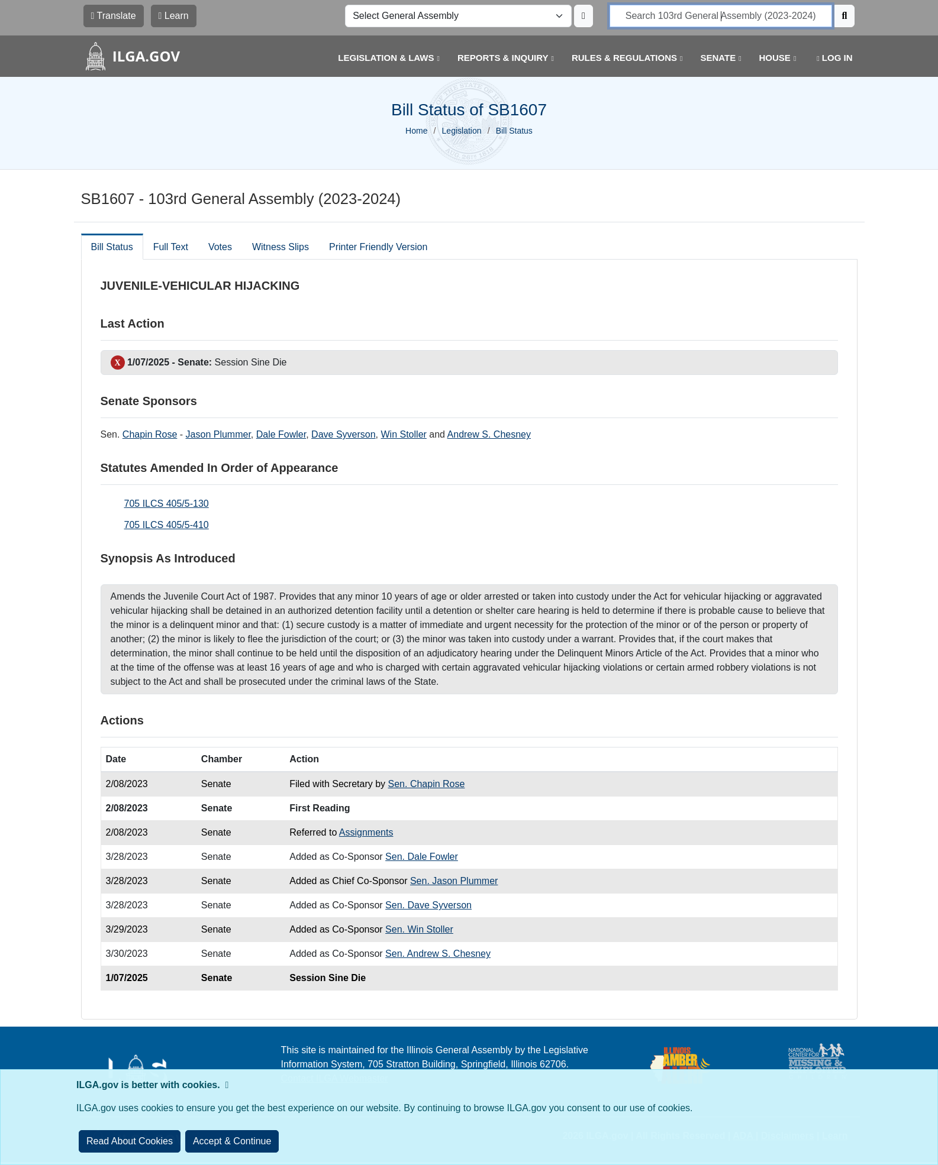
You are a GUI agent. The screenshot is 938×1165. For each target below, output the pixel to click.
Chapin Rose (150, 434)
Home (416, 130)
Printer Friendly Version (378, 247)
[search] (721, 16)
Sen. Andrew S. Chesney (438, 954)
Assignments (366, 832)
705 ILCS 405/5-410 (166, 525)
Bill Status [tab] (112, 247)
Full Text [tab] (170, 247)
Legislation (462, 130)
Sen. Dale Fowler (421, 857)
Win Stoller (404, 434)
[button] (380, 58)
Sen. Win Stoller (419, 929)
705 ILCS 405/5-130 (166, 504)
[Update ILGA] (583, 16)
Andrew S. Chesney (489, 434)
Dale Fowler (281, 434)
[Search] (844, 16)
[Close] (232, 1141)
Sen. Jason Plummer (454, 881)
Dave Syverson (343, 434)
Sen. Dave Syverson (428, 905)
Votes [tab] (220, 247)
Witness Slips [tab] (280, 247)
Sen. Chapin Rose (426, 784)
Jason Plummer (218, 434)
